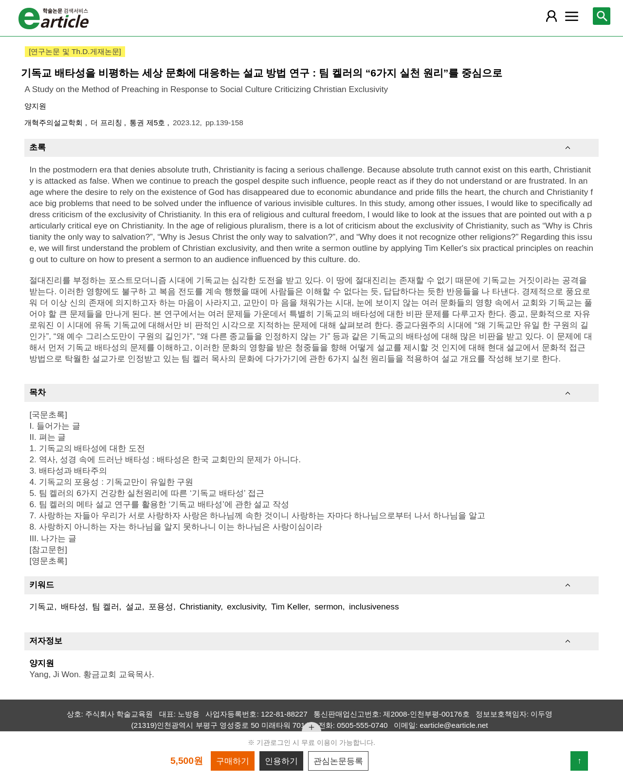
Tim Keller (289, 606)
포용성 (160, 606)
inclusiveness (374, 606)
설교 (134, 606)
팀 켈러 (105, 606)
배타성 (73, 606)
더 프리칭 (107, 122)
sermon (328, 606)
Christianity (200, 606)
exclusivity (245, 606)
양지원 (35, 106)
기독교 (41, 606)
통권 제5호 (148, 122)
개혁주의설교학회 (54, 122)
